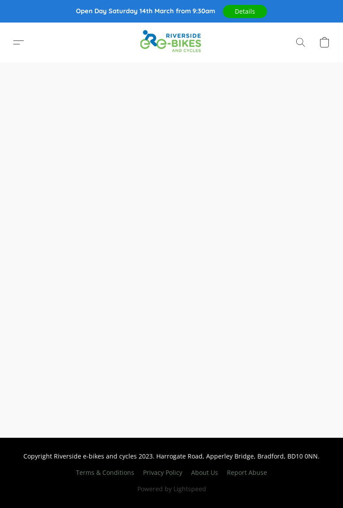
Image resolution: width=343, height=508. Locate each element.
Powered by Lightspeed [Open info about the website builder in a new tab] (171, 489)
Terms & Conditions (105, 472)
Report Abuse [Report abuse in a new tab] (247, 472)
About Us (204, 472)
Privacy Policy (162, 472)
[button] (245, 11)
